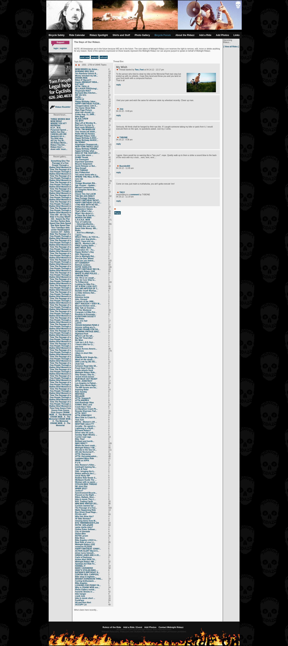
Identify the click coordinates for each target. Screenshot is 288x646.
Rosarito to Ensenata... (85, 314)
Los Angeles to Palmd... (86, 383)
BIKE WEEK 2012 (83, 248)
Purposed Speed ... (59, 130)
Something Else (58, 161)
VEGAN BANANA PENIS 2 (87, 325)
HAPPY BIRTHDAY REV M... (88, 269)
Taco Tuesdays (58, 228)
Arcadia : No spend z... (85, 426)
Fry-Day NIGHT (64, 217)
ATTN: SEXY (81, 413)
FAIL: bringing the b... (85, 471)
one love (79, 347)
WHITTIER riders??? (84, 424)
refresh (103, 57)
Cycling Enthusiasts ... (85, 581)
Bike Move (80, 538)
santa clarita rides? (84, 527)
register (63, 48)
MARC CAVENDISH (84, 568)
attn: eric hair (81, 321)
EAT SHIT (79, 84)
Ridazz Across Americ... (86, 349)
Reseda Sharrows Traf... (86, 411)
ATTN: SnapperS (83, 398)
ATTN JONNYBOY (83, 415)
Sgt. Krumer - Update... (85, 185)
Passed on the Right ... (85, 495)
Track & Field (81, 469)
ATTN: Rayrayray (83, 454)
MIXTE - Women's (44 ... (86, 243)
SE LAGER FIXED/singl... (86, 89)
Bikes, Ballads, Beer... (85, 497)
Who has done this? (84, 516)
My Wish (79, 340)
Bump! (78, 181)
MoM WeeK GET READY (86, 379)
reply (118, 85)
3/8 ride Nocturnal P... (85, 452)
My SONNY (80, 142)
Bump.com (80, 295)
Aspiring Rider (82, 390)
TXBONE (123, 137)
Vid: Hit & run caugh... (85, 278)
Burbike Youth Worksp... (86, 291)
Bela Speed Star (60, 222)
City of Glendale (82, 531)
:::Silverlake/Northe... (85, 224)
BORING (79, 192)
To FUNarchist (82, 282)
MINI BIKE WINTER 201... (86, 504)
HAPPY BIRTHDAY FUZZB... (88, 104)
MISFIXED (79, 394)
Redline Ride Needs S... (86, 478)
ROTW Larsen (81, 536)
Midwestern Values (84, 209)
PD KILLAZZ (81, 514)
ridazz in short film (83, 353)
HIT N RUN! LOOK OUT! (86, 286)
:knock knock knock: (85, 377)
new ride (79, 179)
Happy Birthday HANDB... (87, 149)
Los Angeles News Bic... (86, 190)
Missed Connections (84, 187)
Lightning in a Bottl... (85, 428)
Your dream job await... (86, 132)
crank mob (80, 596)
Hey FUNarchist (82, 172)
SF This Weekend (83, 310)
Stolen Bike (80, 534)
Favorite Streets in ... (84, 592)
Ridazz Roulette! (60, 107)
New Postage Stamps (85, 198)
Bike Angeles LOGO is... (86, 540)
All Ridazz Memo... (59, 143)
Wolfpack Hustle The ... (86, 480)
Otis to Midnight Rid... (85, 256)
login (56, 48)
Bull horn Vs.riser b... (85, 125)
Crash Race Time (83, 407)
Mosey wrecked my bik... (86, 76)
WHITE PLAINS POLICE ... (87, 273)
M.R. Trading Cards (84, 501)
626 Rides (79, 319)
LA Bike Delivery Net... (85, 293)
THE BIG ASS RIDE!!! (85, 196)
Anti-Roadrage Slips (84, 402)
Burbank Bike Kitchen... (86, 93)
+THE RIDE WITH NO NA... (87, 205)
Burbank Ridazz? (83, 430)
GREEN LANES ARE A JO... (87, 555)
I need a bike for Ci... (84, 344)
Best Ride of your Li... (85, 542)
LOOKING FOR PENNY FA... (88, 585)
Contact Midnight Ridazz (170, 627)
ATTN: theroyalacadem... (86, 456)
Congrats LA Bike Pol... (86, 312)
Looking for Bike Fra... (85, 284)
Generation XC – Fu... (85, 250)
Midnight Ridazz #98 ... (85, 562)
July (121, 109)
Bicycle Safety (56, 35)
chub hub (79, 364)
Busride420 (124, 166)
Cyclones (79, 351)
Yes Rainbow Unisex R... (86, 74)
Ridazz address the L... (85, 473)
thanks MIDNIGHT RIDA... (87, 82)
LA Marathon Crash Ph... (86, 409)
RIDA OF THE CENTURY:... (87, 153)
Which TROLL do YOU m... (87, 237)
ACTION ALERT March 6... (87, 551)
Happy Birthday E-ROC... (86, 138)
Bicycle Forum (163, 35)
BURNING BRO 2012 (84, 71)
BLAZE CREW (81, 119)
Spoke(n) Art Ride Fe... (85, 564)
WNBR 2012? (81, 488)
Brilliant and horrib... (84, 441)
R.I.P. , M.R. (56, 128)
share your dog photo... (86, 239)
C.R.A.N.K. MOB (82, 220)
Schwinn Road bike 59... (86, 366)
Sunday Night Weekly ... (86, 435)
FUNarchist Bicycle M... (86, 207)
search (94, 57)
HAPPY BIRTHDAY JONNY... (88, 549)
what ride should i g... (85, 112)
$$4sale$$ (79, 396)
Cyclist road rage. (83, 437)
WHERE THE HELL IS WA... (87, 177)
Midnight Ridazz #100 (85, 271)
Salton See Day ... (59, 132)
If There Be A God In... (85, 215)
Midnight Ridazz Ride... (86, 372)
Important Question (84, 162)
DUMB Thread (81, 157)
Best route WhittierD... (85, 127)
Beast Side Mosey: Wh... (86, 228)
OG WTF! (79, 121)
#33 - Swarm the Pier (60, 219)
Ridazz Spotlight (99, 35)
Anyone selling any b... (85, 327)
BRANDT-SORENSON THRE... (89, 579)
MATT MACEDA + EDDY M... (88, 304)
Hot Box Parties (58, 221)
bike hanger (80, 594)
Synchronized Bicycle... (86, 493)
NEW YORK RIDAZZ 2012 (86, 147)
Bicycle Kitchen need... (86, 306)
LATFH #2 (79, 99)
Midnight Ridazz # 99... (85, 448)
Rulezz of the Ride (112, 627)
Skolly (78, 355)
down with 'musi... (59, 149)
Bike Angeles (81, 583)
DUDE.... (79, 97)
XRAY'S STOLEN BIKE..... (87, 570)
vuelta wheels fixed (84, 370)
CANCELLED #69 (58, 134)
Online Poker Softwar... (86, 529)
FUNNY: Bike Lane (83, 405)
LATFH (78, 323)
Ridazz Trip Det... (58, 145)
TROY (122, 192)
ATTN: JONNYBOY (83, 381)
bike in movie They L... (85, 499)
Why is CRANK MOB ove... (87, 587)
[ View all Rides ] (231, 47)
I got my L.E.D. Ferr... (85, 342)
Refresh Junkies (82, 265)
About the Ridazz (184, 35)
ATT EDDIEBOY (82, 263)
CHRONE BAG (82, 276)
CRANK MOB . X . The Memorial (60, 413)
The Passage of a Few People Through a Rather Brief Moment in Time (60, 165)
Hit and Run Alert (83, 602)
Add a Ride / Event (132, 627)
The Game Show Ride (85, 108)
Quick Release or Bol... (85, 166)
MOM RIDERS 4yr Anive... (87, 69)
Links (236, 35)
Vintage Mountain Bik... (86, 183)
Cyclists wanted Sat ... (85, 506)
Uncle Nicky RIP (82, 476)
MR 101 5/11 (80, 95)
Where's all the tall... (84, 336)
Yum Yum (79, 420)
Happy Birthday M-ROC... (86, 140)
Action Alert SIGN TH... (85, 559)
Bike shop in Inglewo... (85, 577)
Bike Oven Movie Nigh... (86, 385)
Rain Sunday (81, 392)
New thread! (80, 168)
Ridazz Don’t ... (57, 147)
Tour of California (83, 222)
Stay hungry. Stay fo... (85, 375)
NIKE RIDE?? (81, 443)
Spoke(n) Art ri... (58, 136)
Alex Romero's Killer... (85, 465)
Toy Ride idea (57, 138)
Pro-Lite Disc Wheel (84, 258)
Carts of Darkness (83, 557)
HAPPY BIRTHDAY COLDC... (88, 203)
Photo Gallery (142, 35)
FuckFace (79, 600)
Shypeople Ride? (83, 91)
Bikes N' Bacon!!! (83, 80)
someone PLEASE (83, 547)
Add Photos (222, 35)
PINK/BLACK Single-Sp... (86, 357)
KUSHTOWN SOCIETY (85, 316)
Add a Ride (205, 35)
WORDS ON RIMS (83, 218)
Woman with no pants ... (86, 482)
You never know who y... (86, 175)
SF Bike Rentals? (83, 519)
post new (84, 57)
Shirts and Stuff (121, 35)
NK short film (81, 486)
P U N (77, 463)
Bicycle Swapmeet (83, 164)
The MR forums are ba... (86, 387)
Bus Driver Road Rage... (86, 512)
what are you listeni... (85, 261)
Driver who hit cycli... (85, 433)
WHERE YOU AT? (59, 123)
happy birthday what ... (85, 151)
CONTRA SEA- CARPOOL (87, 574)
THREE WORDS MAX (60, 119)
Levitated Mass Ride (84, 458)
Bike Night (80, 117)
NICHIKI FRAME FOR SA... (87, 329)
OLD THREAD (81, 170)
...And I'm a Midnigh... (85, 233)
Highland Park (81, 334)
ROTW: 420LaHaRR (84, 525)
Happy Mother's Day (84, 252)
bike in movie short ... (85, 598)
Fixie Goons (60, 408)
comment (134, 195)
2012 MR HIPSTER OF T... (86, 289)
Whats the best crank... (86, 445)
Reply (118, 213)
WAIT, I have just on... (85, 241)
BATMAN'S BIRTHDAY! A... (87, 572)
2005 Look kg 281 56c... (86, 362)
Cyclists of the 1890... (85, 301)
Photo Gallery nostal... (85, 590)
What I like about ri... (84, 213)
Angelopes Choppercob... (87, 144)
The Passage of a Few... (86, 508)
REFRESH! (56, 126)
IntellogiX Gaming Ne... (86, 467)
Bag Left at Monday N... (86, 123)
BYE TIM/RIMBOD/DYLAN (87, 523)
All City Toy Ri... (58, 141)
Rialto (78, 230)
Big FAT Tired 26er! (84, 338)
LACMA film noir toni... (85, 226)
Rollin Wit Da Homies (85, 134)
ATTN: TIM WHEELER (85, 129)
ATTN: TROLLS (82, 86)
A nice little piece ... (84, 155)
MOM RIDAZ (56, 121)
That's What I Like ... (84, 211)
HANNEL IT (80, 566)
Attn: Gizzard (81, 299)
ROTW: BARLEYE (83, 267)
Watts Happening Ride (85, 510)
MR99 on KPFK (82, 461)
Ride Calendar (77, 35)
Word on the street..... (85, 359)
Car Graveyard (82, 160)
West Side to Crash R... (86, 418)
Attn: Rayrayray (82, 254)
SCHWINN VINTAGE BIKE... (87, 332)
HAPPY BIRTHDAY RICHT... (87, 200)
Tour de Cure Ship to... (85, 280)
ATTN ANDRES (82, 400)
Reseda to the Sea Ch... (86, 450)
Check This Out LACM (85, 194)
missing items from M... (86, 521)
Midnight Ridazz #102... (86, 136)
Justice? (79, 491)
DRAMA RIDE (81, 78)
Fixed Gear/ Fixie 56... (85, 368)
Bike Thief (80, 439)
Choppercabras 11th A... (86, 106)
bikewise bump (82, 297)
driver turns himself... (85, 553)
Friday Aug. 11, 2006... (85, 114)
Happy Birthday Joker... (86, 101)
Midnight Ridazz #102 (85, 544)
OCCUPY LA (81, 605)
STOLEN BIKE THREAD (86, 484)
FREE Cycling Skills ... (85, 246)
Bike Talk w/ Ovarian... (85, 308)
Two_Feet (139, 70)
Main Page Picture (83, 110)
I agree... (79, 235)
